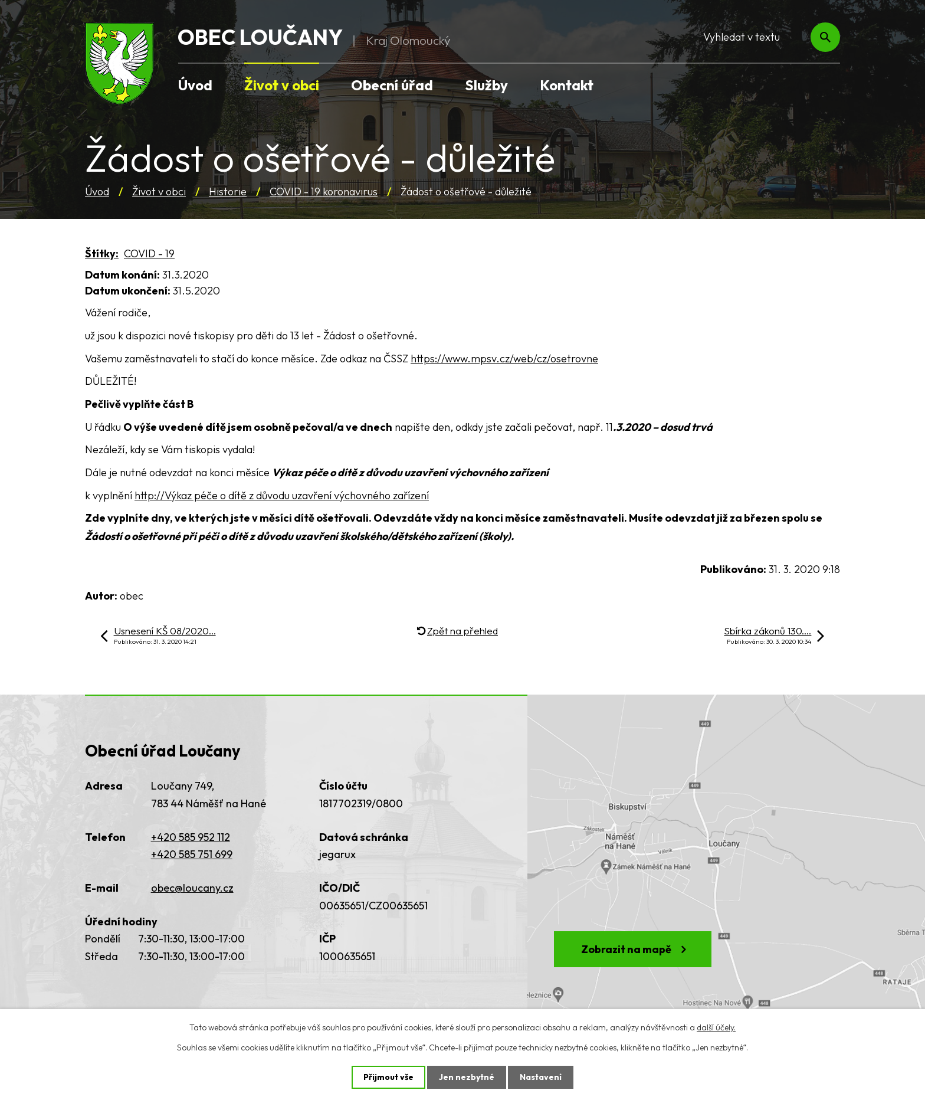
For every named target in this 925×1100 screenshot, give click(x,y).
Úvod (97, 191)
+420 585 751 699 (191, 854)
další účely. (716, 1027)
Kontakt (566, 85)
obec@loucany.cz (192, 888)
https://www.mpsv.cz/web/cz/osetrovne (504, 358)
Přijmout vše (388, 1077)
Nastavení (541, 1077)
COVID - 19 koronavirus (324, 191)
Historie (228, 191)
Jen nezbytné (466, 1077)
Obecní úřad (392, 85)
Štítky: (102, 253)
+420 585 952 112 (190, 837)
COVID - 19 (149, 253)
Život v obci (159, 191)
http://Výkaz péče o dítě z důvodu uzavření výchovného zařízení (282, 495)
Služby (486, 85)
